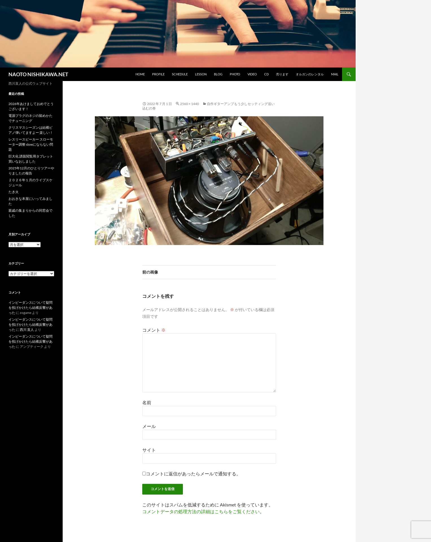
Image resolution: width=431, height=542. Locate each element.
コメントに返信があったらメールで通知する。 (191, 473)
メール (149, 426)
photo (235, 74)
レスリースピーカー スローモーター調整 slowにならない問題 (30, 144)
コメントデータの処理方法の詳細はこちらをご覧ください (201, 511)
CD (266, 74)
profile (158, 74)
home (140, 74)
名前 (146, 402)
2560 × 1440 (189, 104)
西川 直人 (27, 329)
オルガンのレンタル (310, 74)
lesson (201, 74)
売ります (282, 74)
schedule (180, 74)
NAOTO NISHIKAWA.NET (38, 74)
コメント (154, 330)
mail (334, 74)
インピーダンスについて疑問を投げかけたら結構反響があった (30, 307)
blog (218, 74)
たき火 (13, 192)
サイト (149, 450)
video (252, 74)
